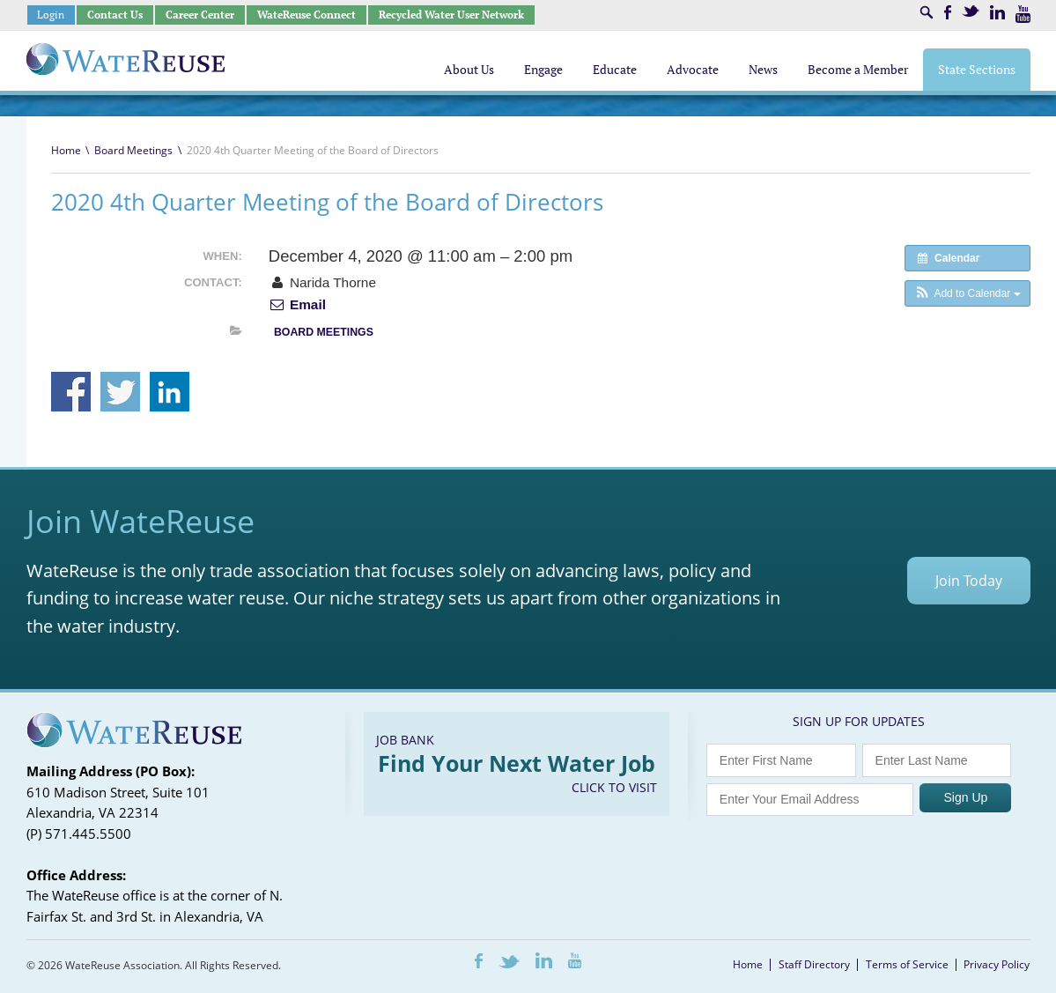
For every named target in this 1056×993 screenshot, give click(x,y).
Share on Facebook (71, 391)
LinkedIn (997, 12)
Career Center (200, 14)
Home (66, 150)
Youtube (1022, 14)
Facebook (947, 12)
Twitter (970, 11)
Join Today (968, 580)
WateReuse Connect (306, 14)
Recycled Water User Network (451, 14)
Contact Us (115, 14)
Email (297, 304)
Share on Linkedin (169, 391)
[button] (967, 293)
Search (926, 12)
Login (50, 14)
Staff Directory (814, 964)
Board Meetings (133, 150)
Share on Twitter (120, 391)
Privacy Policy (997, 964)
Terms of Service (907, 964)
